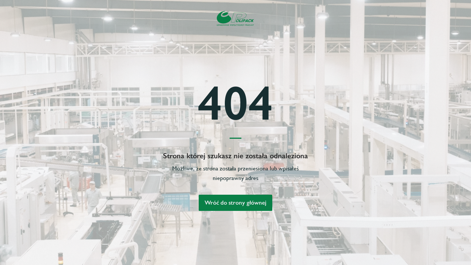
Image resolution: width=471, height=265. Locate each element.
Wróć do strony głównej (235, 202)
